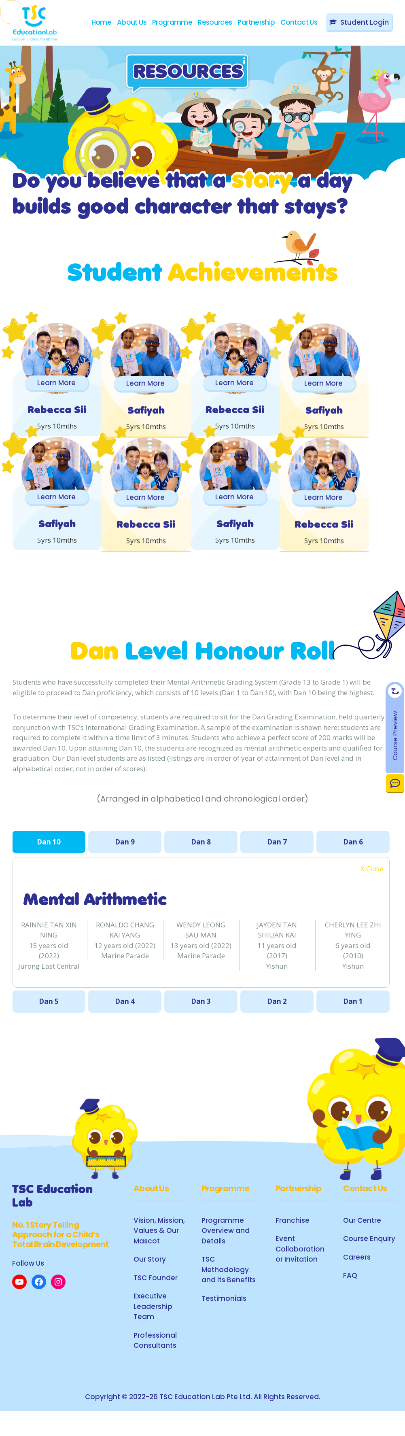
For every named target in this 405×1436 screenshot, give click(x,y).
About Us (131, 22)
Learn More (62, 383)
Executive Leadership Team (153, 1328)
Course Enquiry (369, 1260)
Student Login (364, 22)
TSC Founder (156, 1299)
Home (101, 22)
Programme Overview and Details (225, 1252)
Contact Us (395, 783)
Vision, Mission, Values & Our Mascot (159, 1252)
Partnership (256, 22)
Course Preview (395, 735)
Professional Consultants (155, 1362)
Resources (215, 22)
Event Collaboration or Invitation (300, 1271)
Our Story (150, 1281)
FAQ (350, 1297)
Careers (357, 1279)
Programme (172, 22)
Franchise (293, 1242)
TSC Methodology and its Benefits (228, 1291)
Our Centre (362, 1242)
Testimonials (223, 1320)
